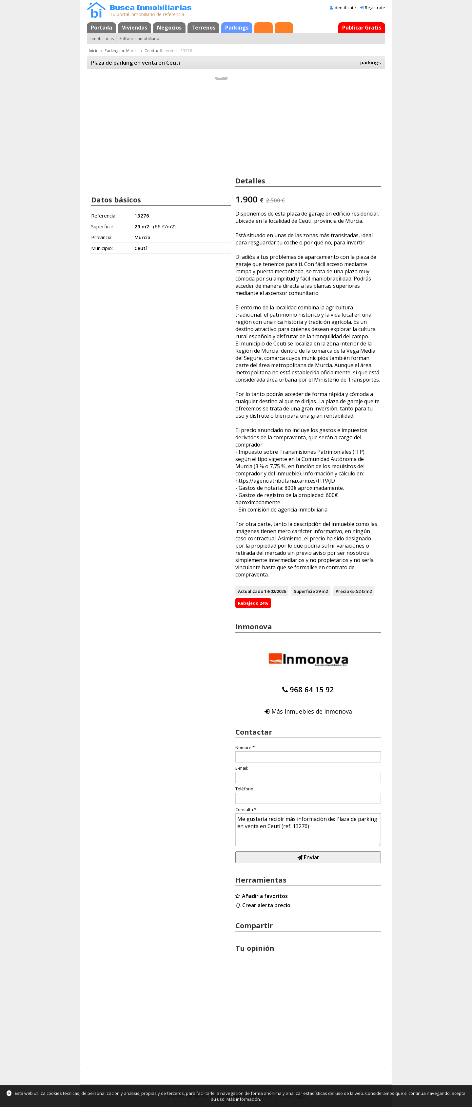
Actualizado (250, 591)
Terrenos (203, 27)
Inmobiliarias (101, 38)
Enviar (308, 857)
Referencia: (103, 215)
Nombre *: (245, 747)
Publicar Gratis (361, 27)
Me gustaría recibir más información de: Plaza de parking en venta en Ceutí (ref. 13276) (308, 829)
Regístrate (375, 7)
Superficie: (102, 226)
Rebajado (248, 603)
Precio (342, 591)
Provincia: (101, 237)
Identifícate (345, 7)
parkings (370, 62)
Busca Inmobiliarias (151, 8)
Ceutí (149, 50)
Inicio (94, 50)
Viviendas (134, 27)
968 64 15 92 (312, 689)
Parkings (236, 27)
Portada (101, 27)
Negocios (169, 27)
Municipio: (102, 248)
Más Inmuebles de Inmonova (311, 711)
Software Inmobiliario (139, 38)
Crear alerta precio (266, 905)
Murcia (132, 50)
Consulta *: (246, 809)
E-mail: (241, 768)
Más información (243, 1099)
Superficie (304, 591)
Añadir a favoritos (265, 896)
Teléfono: (244, 789)
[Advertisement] (161, 137)
